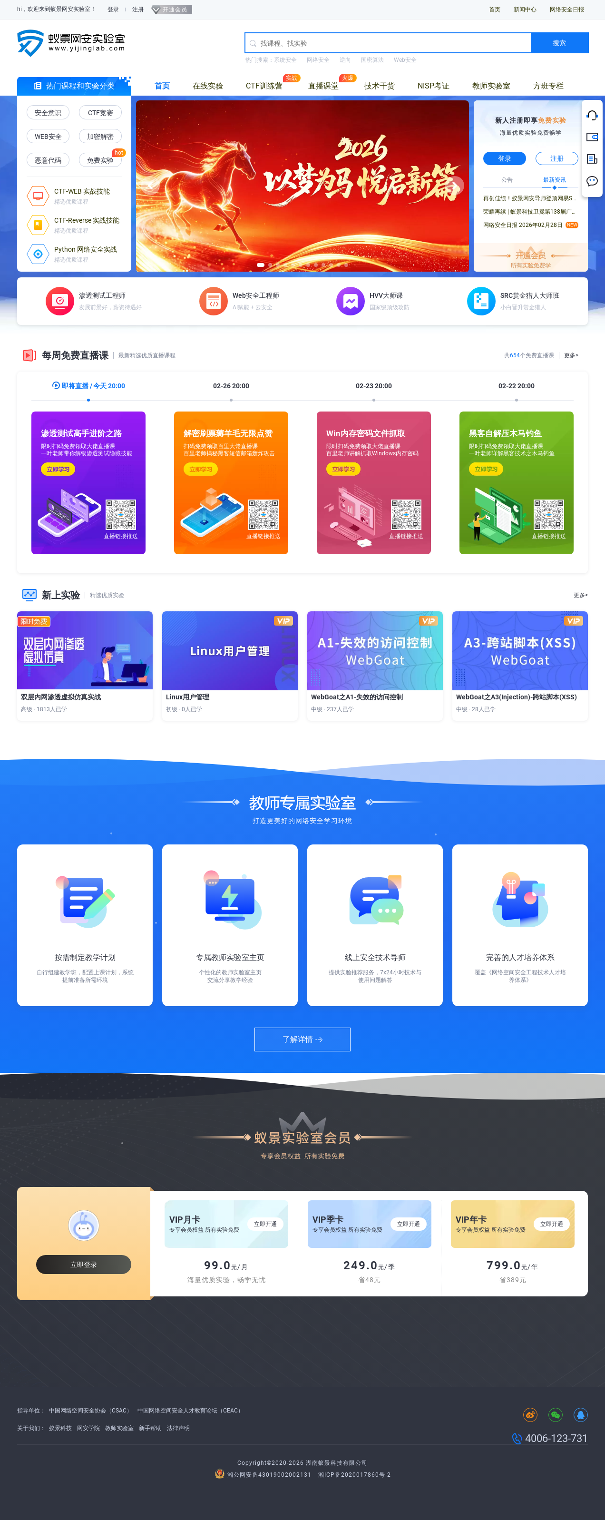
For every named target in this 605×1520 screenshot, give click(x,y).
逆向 (345, 60)
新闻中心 (525, 9)
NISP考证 (433, 85)
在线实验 (208, 85)
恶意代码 (48, 160)
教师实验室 (491, 85)
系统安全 (285, 60)
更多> (571, 355)
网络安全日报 (567, 9)
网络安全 (318, 60)
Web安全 (405, 60)
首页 (494, 9)
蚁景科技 (60, 1428)
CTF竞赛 (100, 113)
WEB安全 (48, 136)
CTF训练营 (264, 85)
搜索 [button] (559, 43)
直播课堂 (323, 85)
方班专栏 (548, 85)
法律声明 (178, 1428)
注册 (138, 9)
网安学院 (88, 1428)
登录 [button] (504, 158)
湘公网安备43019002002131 (264, 1474)
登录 (113, 9)
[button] (150, 185)
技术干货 (379, 85)
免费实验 (100, 160)
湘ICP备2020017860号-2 (354, 1474)
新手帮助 (150, 1428)
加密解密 (100, 136)
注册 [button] (557, 158)
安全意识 (48, 113)
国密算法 (372, 60)
